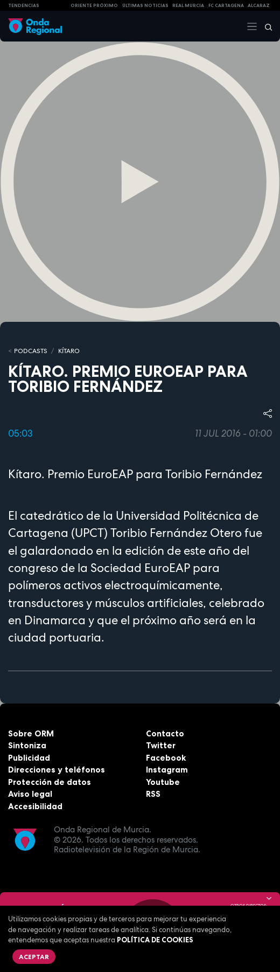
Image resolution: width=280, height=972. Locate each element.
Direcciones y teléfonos (56, 769)
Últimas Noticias (145, 5)
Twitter (161, 745)
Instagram (167, 769)
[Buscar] (265, 26)
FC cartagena (226, 5)
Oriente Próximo (94, 5)
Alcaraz (259, 5)
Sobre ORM (31, 733)
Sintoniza (27, 745)
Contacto (165, 733)
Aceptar (34, 957)
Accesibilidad (35, 806)
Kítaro (69, 351)
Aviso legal (30, 794)
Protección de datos (49, 782)
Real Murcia (188, 5)
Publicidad (29, 758)
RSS (153, 794)
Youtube (163, 782)
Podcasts (30, 351)
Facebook (166, 758)
